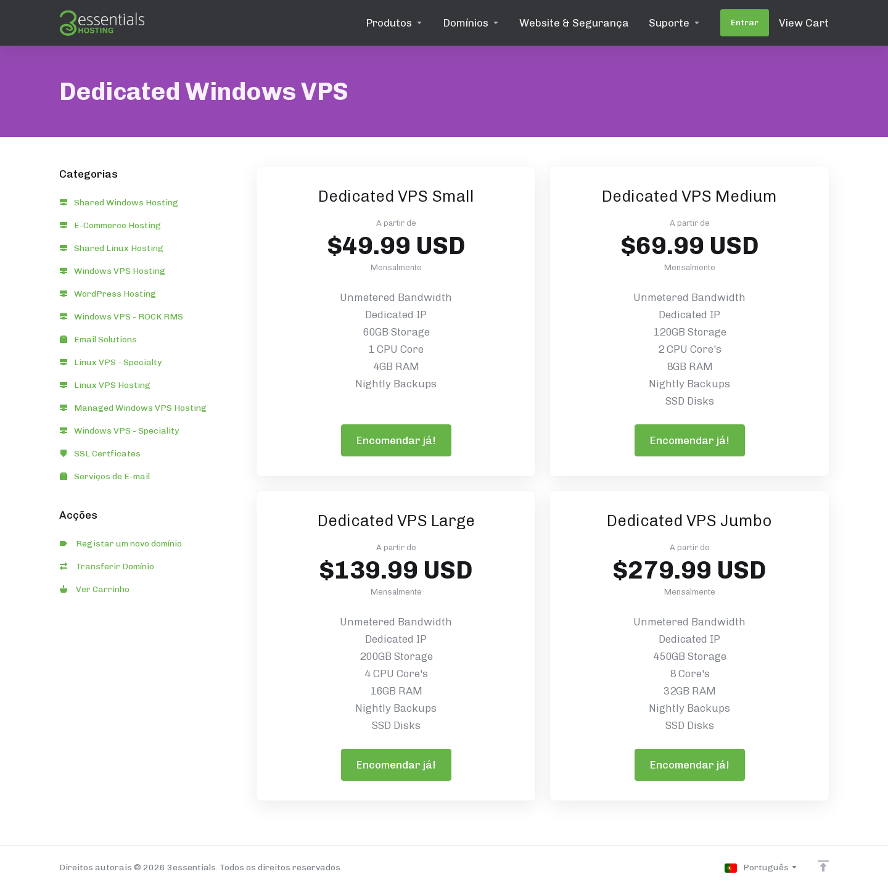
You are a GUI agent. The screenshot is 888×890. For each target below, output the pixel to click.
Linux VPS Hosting (105, 385)
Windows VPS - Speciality (119, 431)
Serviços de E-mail (105, 476)
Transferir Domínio (107, 566)
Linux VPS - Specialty (111, 362)
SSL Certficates (100, 453)
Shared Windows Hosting (119, 202)
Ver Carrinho (95, 589)
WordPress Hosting (108, 294)
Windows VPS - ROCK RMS (121, 316)
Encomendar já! (396, 440)
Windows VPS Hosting (112, 271)
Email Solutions (98, 339)
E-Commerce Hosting (110, 225)
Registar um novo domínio (121, 543)
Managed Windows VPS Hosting (133, 408)
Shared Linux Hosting (111, 248)
